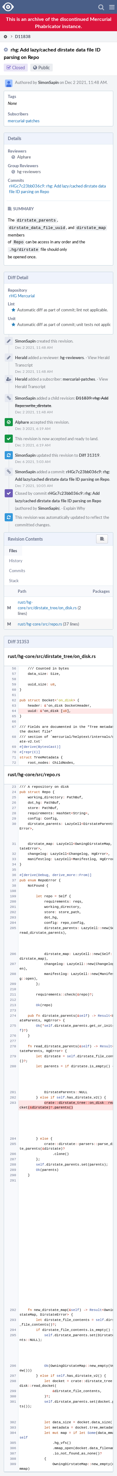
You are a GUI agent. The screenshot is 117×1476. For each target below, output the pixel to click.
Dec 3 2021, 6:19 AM (33, 425)
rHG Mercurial (22, 293)
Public (44, 68)
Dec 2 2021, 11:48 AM (34, 344)
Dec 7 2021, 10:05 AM (34, 482)
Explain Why (74, 506)
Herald (21, 355)
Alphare (24, 157)
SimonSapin (48, 82)
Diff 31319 (89, 452)
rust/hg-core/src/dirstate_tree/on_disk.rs (47, 602)
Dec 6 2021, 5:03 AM (33, 458)
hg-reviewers (29, 171)
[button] (112, 7)
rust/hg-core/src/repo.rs (40, 621)
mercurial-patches (24, 121)
